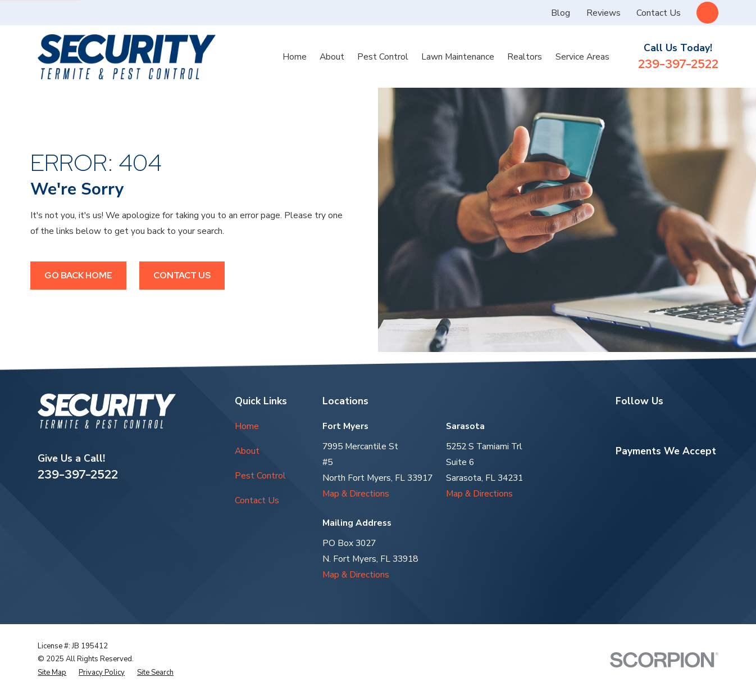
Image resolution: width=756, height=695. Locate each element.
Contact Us (658, 13)
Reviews (603, 13)
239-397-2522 (678, 64)
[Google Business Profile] (622, 424)
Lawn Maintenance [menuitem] (457, 57)
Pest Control (260, 476)
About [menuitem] (332, 57)
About (247, 451)
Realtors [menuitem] (524, 57)
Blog (560, 13)
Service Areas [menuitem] (582, 57)
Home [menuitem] (295, 57)
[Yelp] (647, 424)
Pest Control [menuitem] (382, 57)
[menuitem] (52, 672)
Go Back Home (78, 275)
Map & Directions (355, 494)
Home (247, 426)
